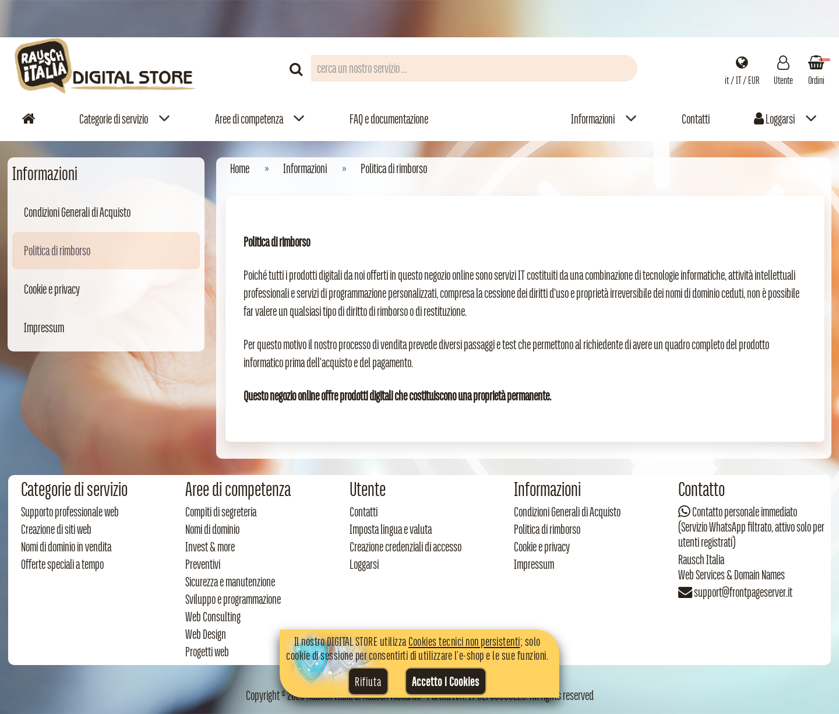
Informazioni (593, 118)
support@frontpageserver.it (743, 592)
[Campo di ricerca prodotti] (474, 68)
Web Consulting (213, 616)
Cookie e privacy (52, 289)
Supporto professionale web (70, 511)
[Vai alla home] (28, 118)
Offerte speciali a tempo (62, 564)
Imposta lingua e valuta (391, 529)
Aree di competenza (249, 118)
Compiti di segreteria (220, 511)
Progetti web (207, 651)
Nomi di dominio (212, 529)
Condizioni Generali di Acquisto (77, 212)
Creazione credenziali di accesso (405, 546)
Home (239, 168)
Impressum (44, 327)
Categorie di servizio (113, 118)
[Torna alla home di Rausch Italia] (107, 68)
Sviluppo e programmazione (233, 599)
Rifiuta (368, 681)
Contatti (696, 118)
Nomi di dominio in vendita (66, 546)
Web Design (205, 634)
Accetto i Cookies (446, 681)
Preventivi (202, 564)
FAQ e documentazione (389, 118)
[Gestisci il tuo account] (783, 68)
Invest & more (210, 546)
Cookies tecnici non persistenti (464, 641)
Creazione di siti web (56, 529)
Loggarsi (774, 118)
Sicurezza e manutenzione (230, 581)
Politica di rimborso (57, 250)
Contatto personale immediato (744, 511)
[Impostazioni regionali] (742, 68)
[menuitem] (124, 118)
